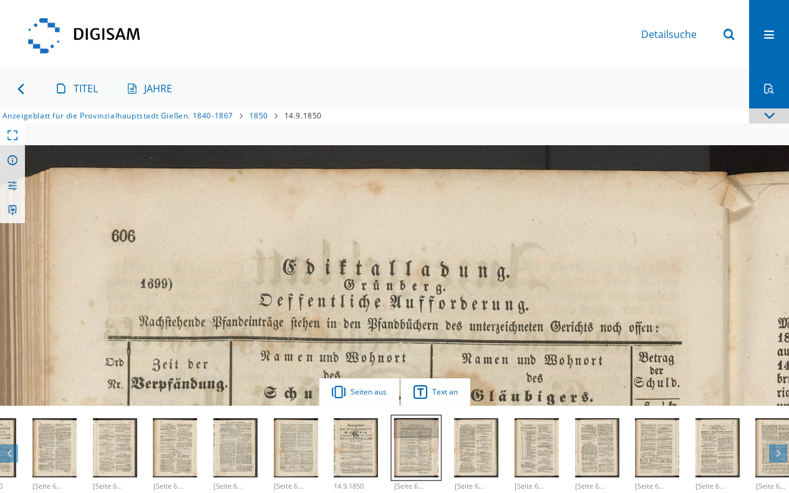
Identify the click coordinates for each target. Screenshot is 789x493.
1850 (258, 115)
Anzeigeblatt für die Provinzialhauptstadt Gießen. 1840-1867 (117, 115)
